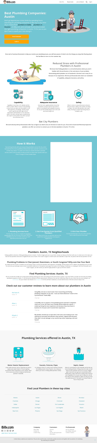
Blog (51, 426)
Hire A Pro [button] (62, 2)
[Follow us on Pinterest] (10, 426)
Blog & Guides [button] (70, 2)
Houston (81, 399)
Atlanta (15, 393)
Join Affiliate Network (71, 426)
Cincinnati (59, 396)
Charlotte (15, 396)
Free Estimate (12, 37)
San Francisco (81, 406)
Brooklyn (81, 393)
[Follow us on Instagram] (5, 426)
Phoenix (37, 406)
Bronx (59, 393)
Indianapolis (15, 403)
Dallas (15, 399)
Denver (37, 399)
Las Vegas (37, 403)
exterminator (16, 275)
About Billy (36, 425)
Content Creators (70, 428)
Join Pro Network (70, 425)
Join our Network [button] (80, 2)
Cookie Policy (37, 428)
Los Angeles (59, 403)
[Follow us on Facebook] (2, 426)
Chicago (37, 396)
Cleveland (81, 396)
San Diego (59, 406)
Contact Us (36, 426)
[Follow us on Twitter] (13, 426)
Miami (81, 403)
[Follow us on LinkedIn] (7, 426)
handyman (38, 275)
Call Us (28, 37)
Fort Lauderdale (59, 399)
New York (15, 406)
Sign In (90, 2)
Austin (37, 393)
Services (52, 425)
